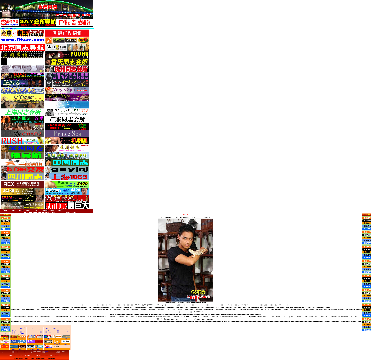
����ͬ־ (13, 328)
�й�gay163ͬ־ (39, 344)
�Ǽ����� (39, 332)
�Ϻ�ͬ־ (39, 330)
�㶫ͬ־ (39, 339)
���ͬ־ (39, 328)
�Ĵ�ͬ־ (47, 330)
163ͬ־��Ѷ (30, 330)
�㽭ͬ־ (5, 333)
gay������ (22, 333)
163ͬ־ (66, 330)
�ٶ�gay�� (22, 349)
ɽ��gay (13, 330)
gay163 (13, 333)
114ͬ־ (5, 332)
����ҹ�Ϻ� (5, 339)
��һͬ (30, 332)
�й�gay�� (30, 349)
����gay (66, 328)
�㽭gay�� (57, 344)
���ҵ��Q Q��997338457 (9, 28)
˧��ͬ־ (66, 332)
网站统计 (47, 352)
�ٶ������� (57, 328)
